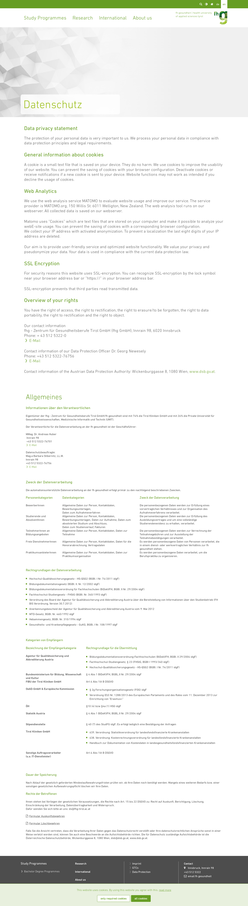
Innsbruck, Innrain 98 (201, 867)
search (201, 4)
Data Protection (141, 871)
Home (212, 4)
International (113, 18)
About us (142, 18)
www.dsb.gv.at (202, 371)
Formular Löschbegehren (44, 823)
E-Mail (34, 340)
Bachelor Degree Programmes (42, 871)
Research (83, 18)
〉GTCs (134, 867)
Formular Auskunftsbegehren (47, 816)
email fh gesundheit (199, 876)
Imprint (136, 863)
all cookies (141, 898)
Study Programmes (45, 18)
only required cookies (114, 898)
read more (165, 889)
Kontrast (206, 4)
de (217, 4)
